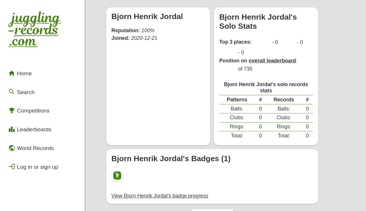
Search (18, 76)
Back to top (230, 176)
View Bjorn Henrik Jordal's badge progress (166, 156)
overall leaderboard (285, 42)
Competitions (25, 92)
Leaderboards (25, 108)
